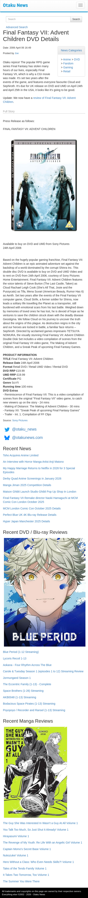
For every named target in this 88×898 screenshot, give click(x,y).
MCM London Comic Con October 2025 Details (32, 508)
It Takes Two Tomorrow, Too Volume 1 (26, 874)
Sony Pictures (20, 420)
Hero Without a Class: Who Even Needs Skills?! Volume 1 (38, 862)
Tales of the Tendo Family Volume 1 (25, 868)
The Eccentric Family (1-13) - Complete (27, 684)
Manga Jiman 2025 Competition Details (27, 485)
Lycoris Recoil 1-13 (14, 658)
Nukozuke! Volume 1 (15, 855)
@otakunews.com (27, 437)
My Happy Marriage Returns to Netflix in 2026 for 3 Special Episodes (39, 470)
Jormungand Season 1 (17, 677)
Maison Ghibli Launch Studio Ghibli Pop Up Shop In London (39, 491)
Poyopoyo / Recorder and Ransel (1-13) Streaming (34, 710)
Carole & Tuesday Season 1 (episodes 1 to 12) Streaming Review (43, 671)
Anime (67, 59)
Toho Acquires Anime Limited (20, 455)
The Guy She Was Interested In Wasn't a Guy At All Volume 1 (40, 823)
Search (76, 19)
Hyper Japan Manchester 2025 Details (26, 521)
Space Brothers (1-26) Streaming (23, 690)
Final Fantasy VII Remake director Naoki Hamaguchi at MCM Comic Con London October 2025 (40, 499)
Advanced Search (17, 27)
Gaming (68, 67)
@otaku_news (24, 429)
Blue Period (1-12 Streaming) (21, 651)
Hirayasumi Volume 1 (16, 836)
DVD (77, 59)
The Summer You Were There (21, 881)
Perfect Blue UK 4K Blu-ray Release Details (29, 514)
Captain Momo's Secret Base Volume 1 (27, 849)
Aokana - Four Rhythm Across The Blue (27, 665)
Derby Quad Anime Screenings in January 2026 (32, 478)
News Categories (71, 50)
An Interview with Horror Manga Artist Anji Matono (33, 461)
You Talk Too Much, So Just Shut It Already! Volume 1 (35, 829)
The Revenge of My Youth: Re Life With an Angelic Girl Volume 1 (42, 842)
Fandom (68, 63)
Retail (66, 71)
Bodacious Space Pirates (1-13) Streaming (29, 703)
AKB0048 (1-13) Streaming (19, 697)
